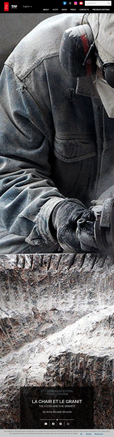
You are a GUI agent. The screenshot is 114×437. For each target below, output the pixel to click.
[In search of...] (98, 3)
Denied (88, 434)
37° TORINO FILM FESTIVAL (57, 391)
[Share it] (53, 423)
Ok (81, 434)
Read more (99, 434)
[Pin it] (60, 423)
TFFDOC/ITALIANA (57, 394)
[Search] (108, 3)
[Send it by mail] (46, 423)
